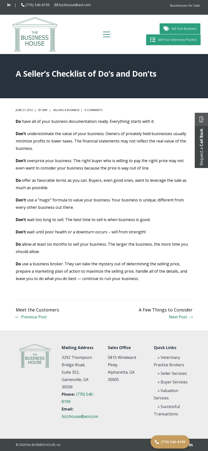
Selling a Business (66, 110)
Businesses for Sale (185, 5)
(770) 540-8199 (38, 4)
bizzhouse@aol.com (75, 4)
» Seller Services (172, 373)
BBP (45, 110)
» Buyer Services (173, 382)
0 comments (93, 110)
